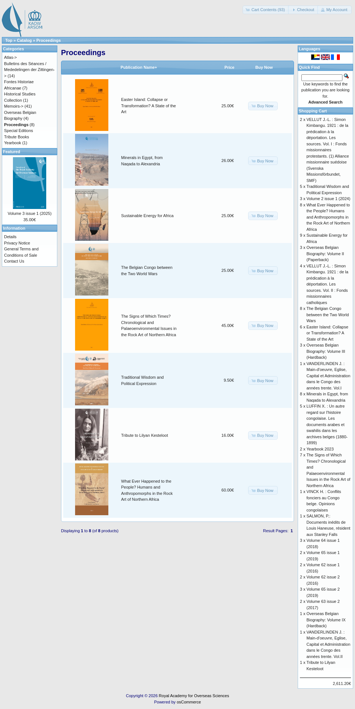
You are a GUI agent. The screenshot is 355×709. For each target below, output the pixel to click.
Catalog (24, 40)
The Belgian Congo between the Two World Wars (328, 314)
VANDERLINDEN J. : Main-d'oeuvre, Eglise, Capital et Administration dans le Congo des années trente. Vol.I (329, 375)
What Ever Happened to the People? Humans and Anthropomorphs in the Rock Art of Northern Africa (328, 217)
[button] (266, 10)
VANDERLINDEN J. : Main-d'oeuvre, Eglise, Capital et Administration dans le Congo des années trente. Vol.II (329, 644)
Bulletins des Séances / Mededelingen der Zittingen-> (29, 69)
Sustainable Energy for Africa (147, 215)
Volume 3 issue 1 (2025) (30, 213)
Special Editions (18, 130)
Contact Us (14, 261)
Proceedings (48, 40)
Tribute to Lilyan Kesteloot (144, 435)
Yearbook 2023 (320, 449)
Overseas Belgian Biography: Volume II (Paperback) (325, 253)
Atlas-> (10, 57)
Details (10, 236)
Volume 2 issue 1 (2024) (329, 198)
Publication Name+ (139, 67)
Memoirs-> (13, 106)
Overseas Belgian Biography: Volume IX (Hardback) (326, 619)
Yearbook (12, 143)
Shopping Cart (313, 111)
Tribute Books (16, 137)
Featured (11, 151)
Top (8, 40)
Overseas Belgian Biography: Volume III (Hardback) (326, 351)
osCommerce (189, 702)
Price (229, 67)
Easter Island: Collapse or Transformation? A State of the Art (148, 105)
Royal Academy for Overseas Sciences (194, 695)
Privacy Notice (17, 243)
